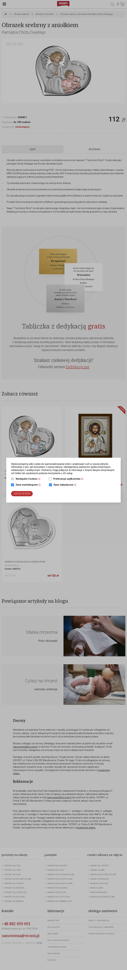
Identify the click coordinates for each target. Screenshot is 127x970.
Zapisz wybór (22, 493)
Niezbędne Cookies (29, 479)
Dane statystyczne (66, 485)
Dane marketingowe (29, 485)
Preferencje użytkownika (69, 479)
